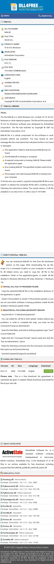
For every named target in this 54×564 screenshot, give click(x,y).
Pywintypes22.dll (10, 499)
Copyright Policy (22, 547)
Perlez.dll (7, 526)
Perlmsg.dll (8, 479)
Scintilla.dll (8, 539)
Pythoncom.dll (9, 493)
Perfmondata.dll (10, 533)
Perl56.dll (7, 506)
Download (48, 371)
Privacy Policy (35, 547)
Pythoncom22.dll (10, 486)
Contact (45, 547)
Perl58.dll (7, 513)
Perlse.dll (7, 519)
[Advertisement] (27, 223)
